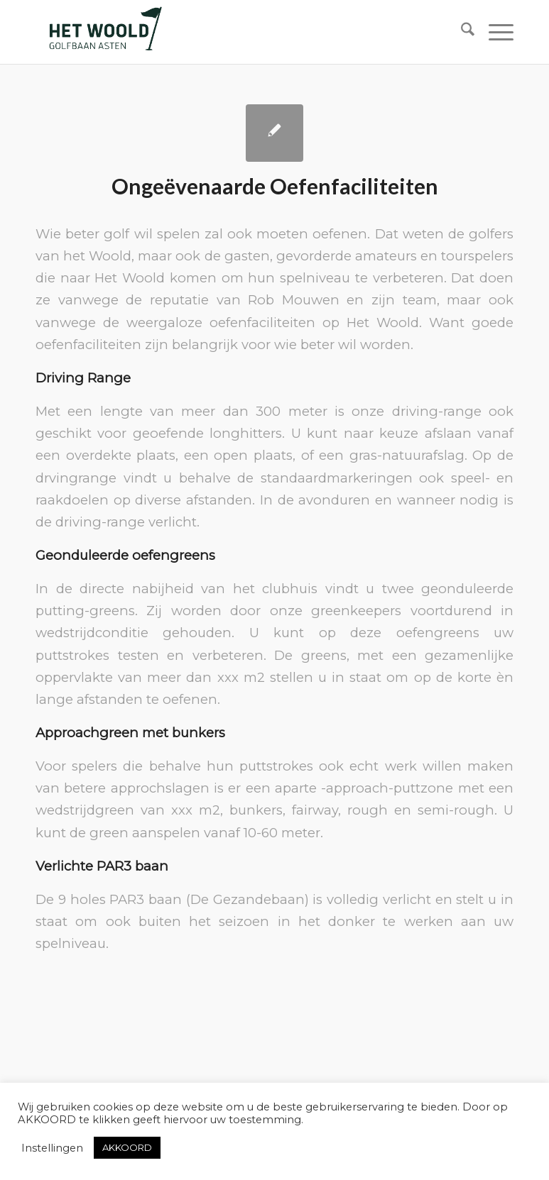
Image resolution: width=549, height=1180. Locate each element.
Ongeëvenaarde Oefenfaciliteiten (275, 186)
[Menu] (493, 32)
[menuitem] (460, 32)
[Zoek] (460, 32)
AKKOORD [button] (127, 1147)
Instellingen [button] (52, 1148)
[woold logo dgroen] (105, 32)
